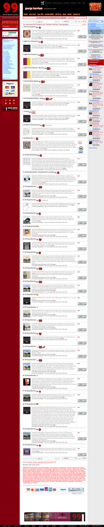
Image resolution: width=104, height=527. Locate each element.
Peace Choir (26, 477)
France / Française (97, 57)
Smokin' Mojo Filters (55, 478)
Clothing (6, 70)
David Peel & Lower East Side (44, 470)
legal (47, 525)
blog (64, 14)
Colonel (69, 468)
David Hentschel (32, 470)
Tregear (98, 56)
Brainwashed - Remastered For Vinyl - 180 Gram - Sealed (97, 125)
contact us (73, 3)
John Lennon (79, 473)
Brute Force (40, 468)
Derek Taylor (65, 470)
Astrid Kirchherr (63, 467)
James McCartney (37, 473)
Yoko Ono (35, 482)
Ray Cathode (60, 477)
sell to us (26, 525)
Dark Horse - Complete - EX (96, 112)
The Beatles (48, 479)
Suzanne (79, 478)
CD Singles (6, 57)
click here (71, 18)
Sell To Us (6, 78)
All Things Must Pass (30, 186)
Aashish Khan (34, 467)
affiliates (54, 525)
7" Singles (6, 59)
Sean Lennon (45, 478)
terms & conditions (84, 525)
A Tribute (26, 111)
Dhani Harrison (73, 470)
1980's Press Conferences (31, 41)
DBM (53, 470)
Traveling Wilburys (27, 482)
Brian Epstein (32, 468)
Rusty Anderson (38, 478)
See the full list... (93, 148)
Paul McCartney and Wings (79, 475)
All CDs (5, 51)
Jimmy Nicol (62, 473)
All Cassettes (7, 63)
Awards (5, 69)
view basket (48, 3)
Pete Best (41, 477)
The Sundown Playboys (61, 481)
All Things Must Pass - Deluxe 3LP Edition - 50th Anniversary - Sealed (97, 94)
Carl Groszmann (47, 468)
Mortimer (25, 475)
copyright (41, 525)
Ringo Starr (75, 477)
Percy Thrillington (34, 477)
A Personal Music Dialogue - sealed (33, 98)
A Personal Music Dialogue (31, 81)
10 (33, 21)
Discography (7, 47)
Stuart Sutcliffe (73, 478)
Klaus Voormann (46, 474)
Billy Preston (81, 467)
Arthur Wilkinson (54, 467)
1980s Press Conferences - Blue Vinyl (34, 67)
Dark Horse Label (48, 462)
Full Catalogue (8, 46)
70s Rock (34, 462)
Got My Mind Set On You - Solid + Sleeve (97, 142)
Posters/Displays (8, 68)
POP (55, 462)
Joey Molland (71, 473)
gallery (33, 525)
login (83, 3)
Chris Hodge (63, 468)
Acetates (6, 62)
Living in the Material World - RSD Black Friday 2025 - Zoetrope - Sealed (97, 85)
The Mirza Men (26, 481)
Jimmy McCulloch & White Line (50, 473)
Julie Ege (29, 474)
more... (40, 37)
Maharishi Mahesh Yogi (79, 474)
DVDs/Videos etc (8, 64)
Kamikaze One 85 (37, 474)
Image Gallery (7, 48)
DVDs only (6, 65)
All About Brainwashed (31, 154)
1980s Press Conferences (31, 54)
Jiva (67, 473)
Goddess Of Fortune (55, 471)
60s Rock (29, 462)
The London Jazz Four (80, 479)
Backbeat (74, 467)
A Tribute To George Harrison (32, 124)
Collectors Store (9, 45)
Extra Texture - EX (97, 118)
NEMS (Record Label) (44, 475)
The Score (52, 481)
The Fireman (65, 479)
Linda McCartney (55, 474)
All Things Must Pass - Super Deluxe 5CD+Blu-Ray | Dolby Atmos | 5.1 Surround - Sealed (97, 104)
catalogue (84, 24)
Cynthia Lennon (76, 468)
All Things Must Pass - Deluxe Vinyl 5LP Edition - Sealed (97, 68)
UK (100, 54)
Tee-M (35, 479)
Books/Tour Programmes (7, 72)
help (79, 3)
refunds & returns (6, 525)
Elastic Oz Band (27, 471)
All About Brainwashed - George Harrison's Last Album (39, 172)
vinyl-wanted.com (72, 525)
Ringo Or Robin (68, 477)
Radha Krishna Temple (50, 477)
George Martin (45, 471)
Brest (98, 58)
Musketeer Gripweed (33, 475)
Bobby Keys (26, 468)
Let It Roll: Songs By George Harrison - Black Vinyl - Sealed (97, 76)
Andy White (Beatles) (44, 467)
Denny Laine (58, 470)
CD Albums (6, 53)
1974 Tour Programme (30, 26)
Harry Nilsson (82, 471)
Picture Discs (7, 61)
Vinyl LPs (6, 54)
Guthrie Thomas (65, 471)
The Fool (71, 479)
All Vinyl (6, 52)
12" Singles (6, 58)
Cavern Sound (56, 468)
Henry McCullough (27, 473)
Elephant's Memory (36, 471)
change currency (57, 3)
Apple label (40, 462)
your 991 (66, 3)
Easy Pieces (81, 470)
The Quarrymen (45, 481)
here (99, 42)
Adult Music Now (28, 138)
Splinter (62, 478)
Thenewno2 (71, 481)
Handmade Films (73, 471)
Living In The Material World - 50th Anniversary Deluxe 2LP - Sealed (97, 134)
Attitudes (69, 467)
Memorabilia (7, 67)
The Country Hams (57, 479)
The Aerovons (41, 479)
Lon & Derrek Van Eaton (66, 474)
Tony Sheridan (78, 481)
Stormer (67, 478)
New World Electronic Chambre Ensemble (61, 475)
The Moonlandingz (35, 481)
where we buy (17, 525)
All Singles (6, 56)
